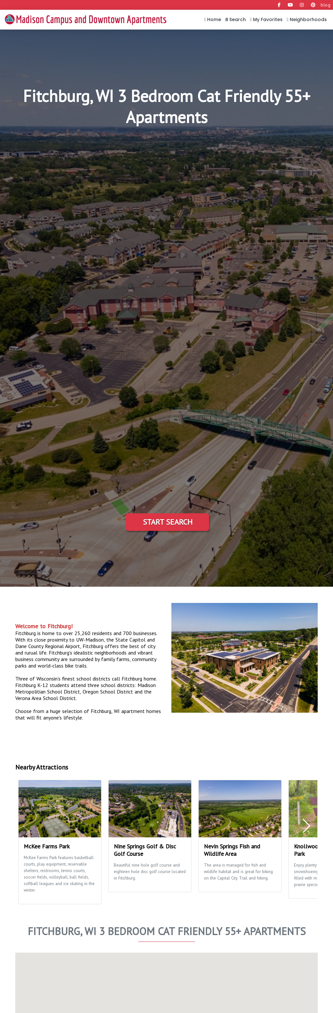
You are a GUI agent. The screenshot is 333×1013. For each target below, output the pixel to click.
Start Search (168, 522)
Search (235, 19)
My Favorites (266, 19)
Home (212, 19)
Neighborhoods (307, 19)
